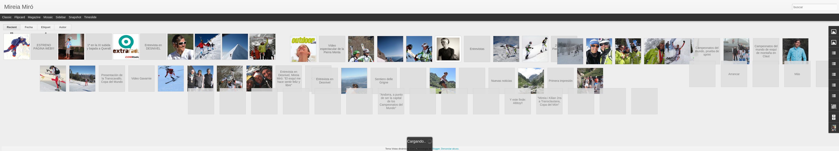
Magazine (34, 17)
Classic (7, 17)
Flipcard (19, 17)
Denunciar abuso (450, 148)
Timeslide (90, 17)
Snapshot (75, 17)
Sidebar (61, 17)
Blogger (436, 148)
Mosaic (48, 17)
